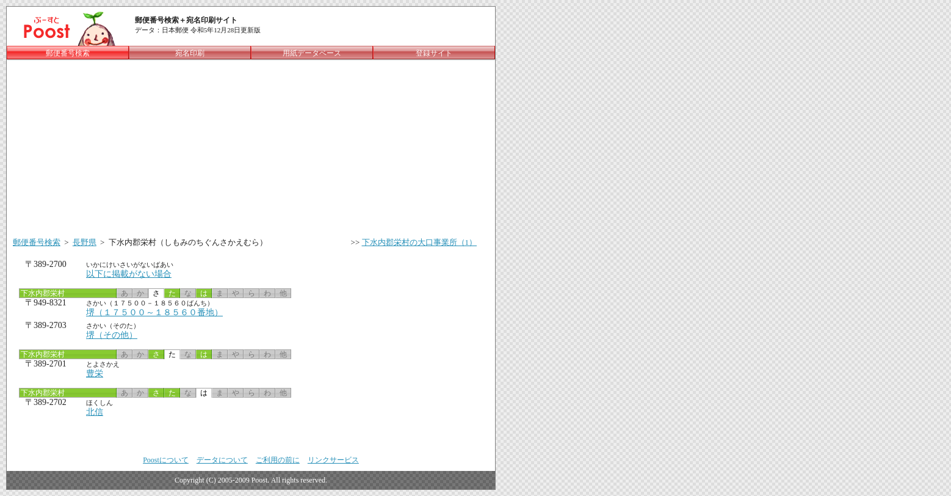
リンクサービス (333, 460)
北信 (94, 412)
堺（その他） (111, 335)
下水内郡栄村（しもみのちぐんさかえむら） (188, 242)
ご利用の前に (278, 460)
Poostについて (166, 460)
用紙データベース (312, 53)
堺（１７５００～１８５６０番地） (154, 312)
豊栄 (94, 373)
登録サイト (434, 53)
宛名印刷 (189, 53)
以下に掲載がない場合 (129, 274)
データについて (222, 460)
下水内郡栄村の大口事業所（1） (419, 242)
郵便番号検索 (36, 242)
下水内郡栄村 (42, 293)
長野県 (84, 242)
